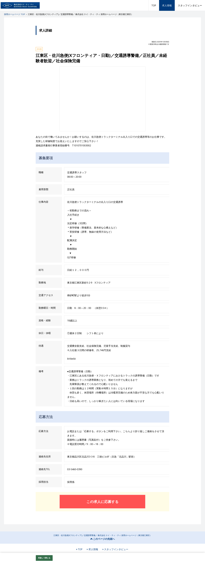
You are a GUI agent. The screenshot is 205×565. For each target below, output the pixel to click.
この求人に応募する (102, 501)
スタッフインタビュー (190, 5)
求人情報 (167, 5)
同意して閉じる (44, 558)
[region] (102, 559)
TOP (153, 5)
